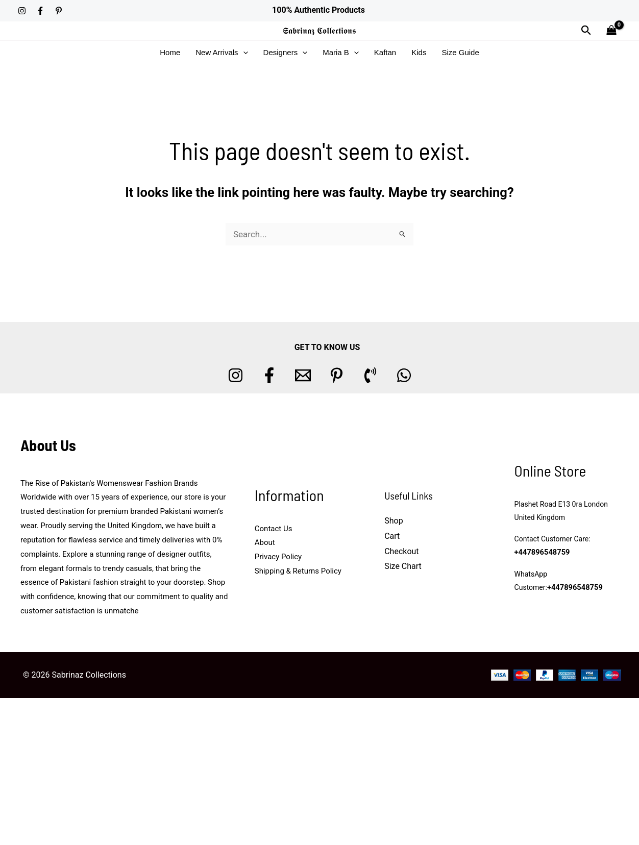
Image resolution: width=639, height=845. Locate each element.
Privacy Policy (278, 556)
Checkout (401, 551)
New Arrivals (221, 52)
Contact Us (273, 528)
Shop (393, 521)
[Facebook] (40, 11)
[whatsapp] (404, 375)
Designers (285, 52)
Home (170, 52)
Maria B (341, 52)
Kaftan (385, 52)
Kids (418, 52)
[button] (586, 30)
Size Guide (460, 52)
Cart (392, 536)
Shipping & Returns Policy (298, 571)
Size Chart (403, 566)
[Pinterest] (59, 11)
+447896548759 (541, 553)
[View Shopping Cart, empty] (611, 30)
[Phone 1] (370, 375)
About (265, 542)
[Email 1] (303, 375)
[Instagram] (22, 11)
